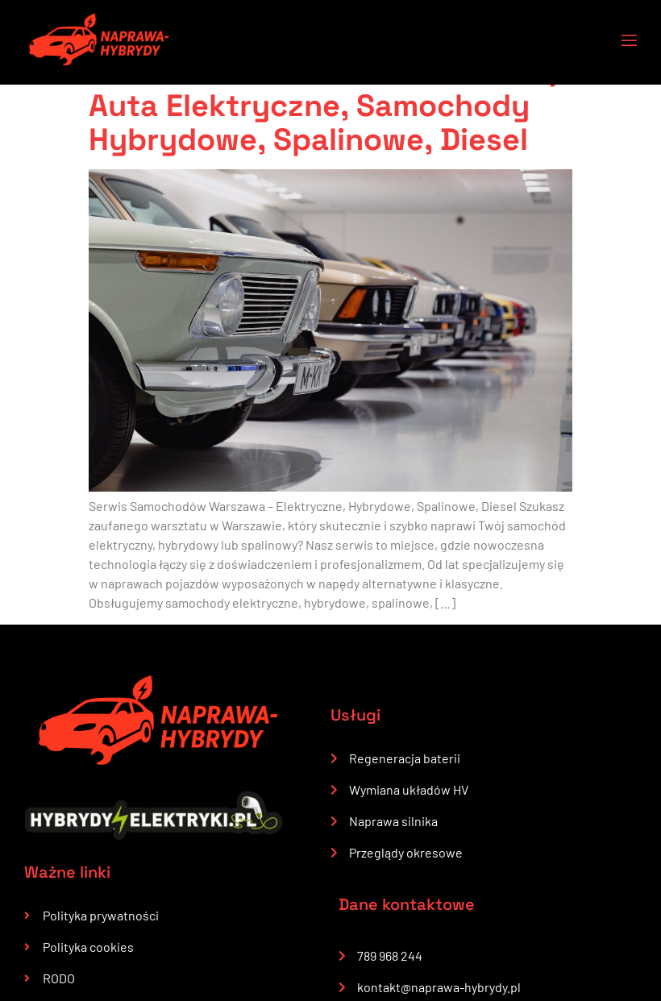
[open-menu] (619, 42)
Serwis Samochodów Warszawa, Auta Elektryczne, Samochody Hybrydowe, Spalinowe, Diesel (322, 105)
